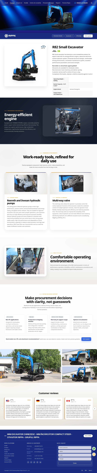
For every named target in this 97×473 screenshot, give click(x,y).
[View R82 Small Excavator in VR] (43, 47)
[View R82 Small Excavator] (48, 366)
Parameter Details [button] (58, 36)
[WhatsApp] (94, 448)
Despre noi (19, 3)
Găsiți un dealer (82, 3)
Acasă (6, 3)
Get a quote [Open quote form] (88, 36)
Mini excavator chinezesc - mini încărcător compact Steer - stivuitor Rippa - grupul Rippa (39, 435)
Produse (12, 3)
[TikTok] (34, 462)
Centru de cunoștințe (35, 3)
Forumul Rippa (66, 3)
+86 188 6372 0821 (38, 458)
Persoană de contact (48, 3)
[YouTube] (31, 462)
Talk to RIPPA (88, 435)
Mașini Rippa (20, 470)
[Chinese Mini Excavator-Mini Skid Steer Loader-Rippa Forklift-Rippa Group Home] (10, 35)
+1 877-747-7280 (38, 455)
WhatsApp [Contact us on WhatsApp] (78, 36)
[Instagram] (37, 462)
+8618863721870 (38, 446)
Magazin (58, 3)
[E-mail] (94, 454)
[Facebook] (28, 462)
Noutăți (26, 3)
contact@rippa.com (38, 449)
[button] (69, 35)
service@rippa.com (38, 451)
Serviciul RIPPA (8, 462)
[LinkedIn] (40, 462)
